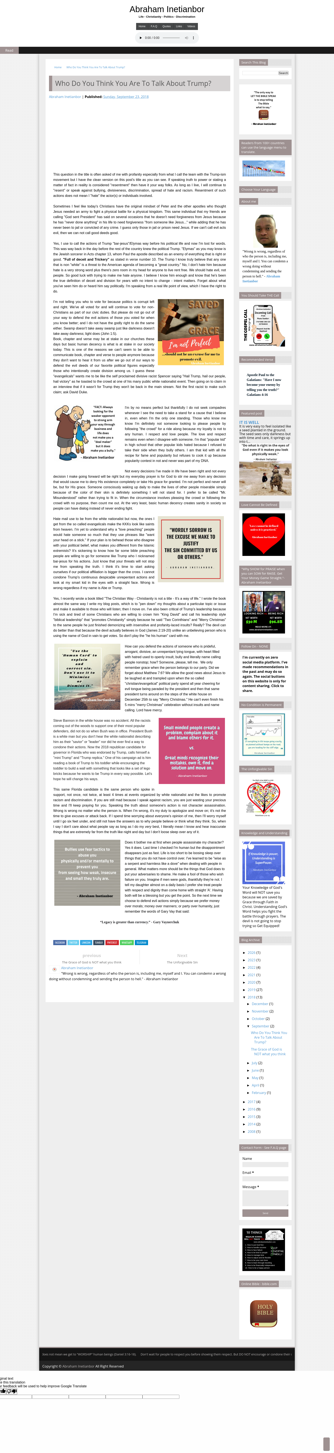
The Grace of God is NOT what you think (268, 1051)
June (255, 1070)
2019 (252, 989)
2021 (252, 975)
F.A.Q (154, 26)
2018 (252, 997)
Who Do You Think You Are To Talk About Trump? (95, 67)
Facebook (60, 942)
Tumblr (99, 942)
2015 (252, 1116)
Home (142, 26)
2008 (252, 1131)
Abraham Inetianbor (167, 9)
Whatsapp (127, 942)
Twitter (73, 942)
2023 (252, 960)
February (259, 1092)
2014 (252, 1124)
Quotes (167, 26)
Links (179, 26)
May (255, 1077)
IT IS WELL (249, 422)
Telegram (141, 942)
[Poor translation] (11, 1391)
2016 (252, 1109)
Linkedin (86, 942)
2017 (252, 1101)
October (258, 1018)
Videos (191, 26)
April (255, 1085)
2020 (252, 982)
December (260, 1003)
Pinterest (112, 942)
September (260, 1026)
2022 (252, 967)
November (260, 1011)
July (254, 1063)
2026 (252, 952)
